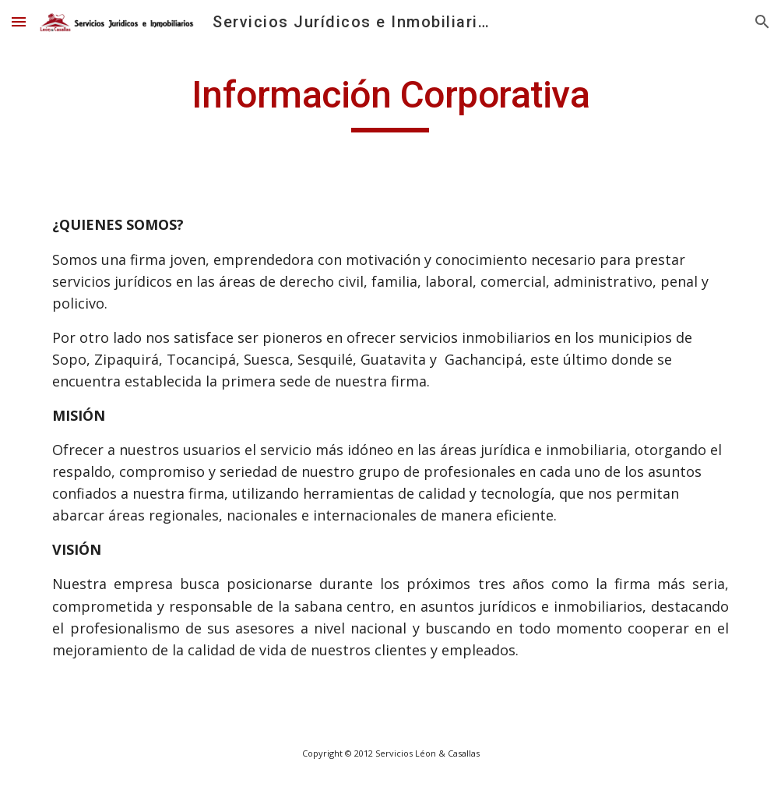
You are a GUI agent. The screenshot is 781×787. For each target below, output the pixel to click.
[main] (390, 102)
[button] (18, 21)
